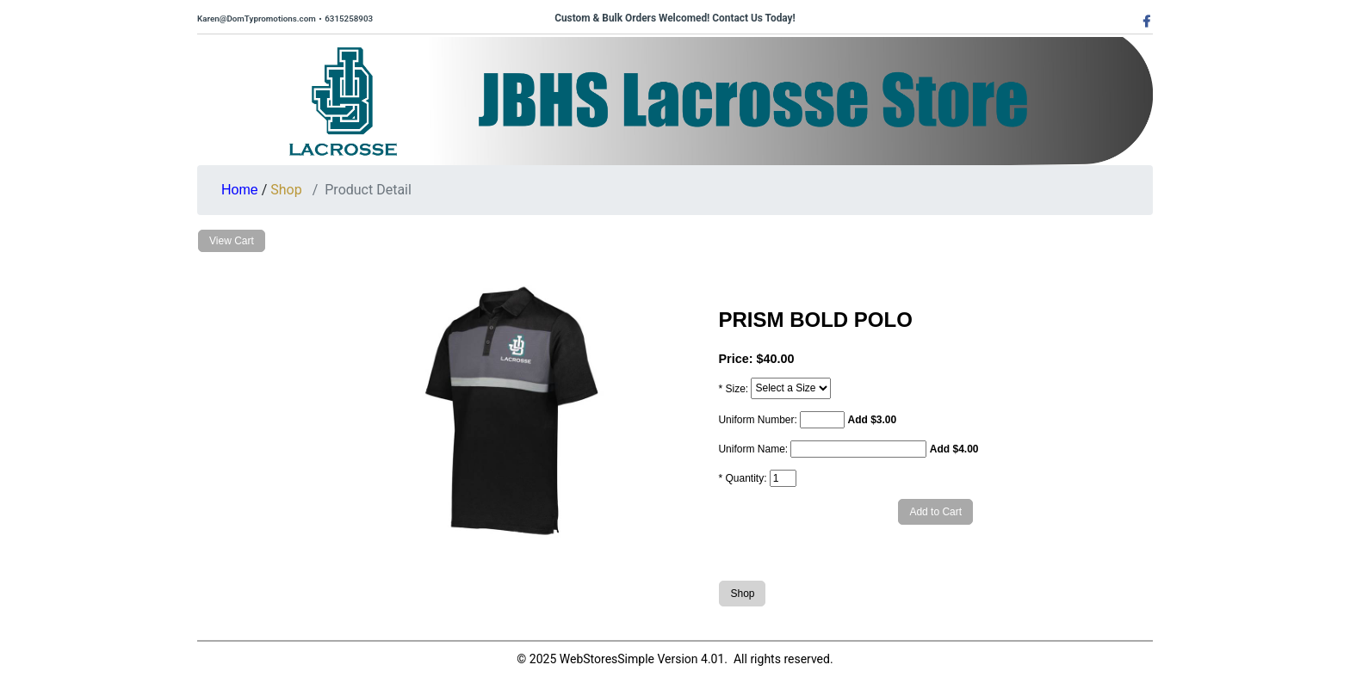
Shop (285, 190)
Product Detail (368, 190)
